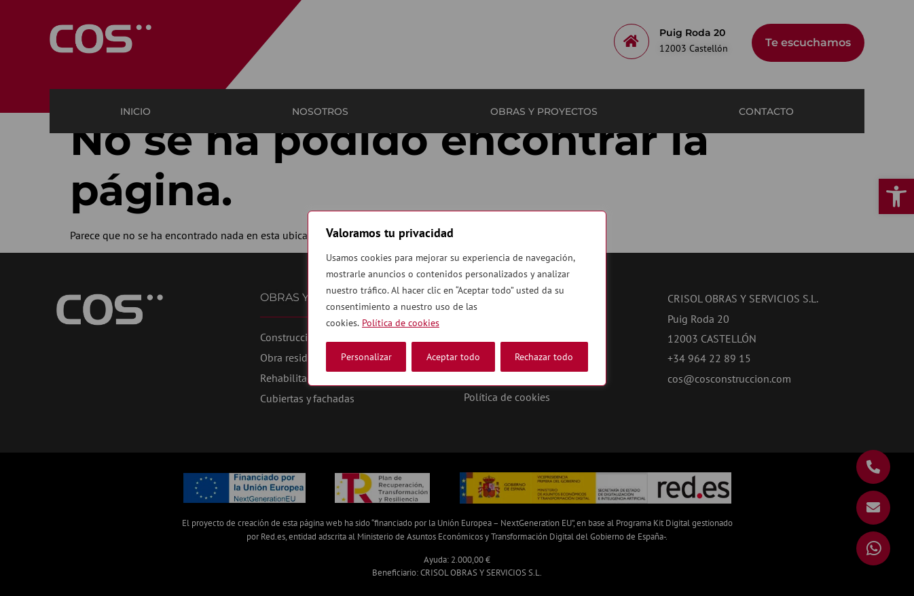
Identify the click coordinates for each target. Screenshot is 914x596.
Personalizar (366, 357)
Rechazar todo (455, 357)
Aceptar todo (546, 357)
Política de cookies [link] (400, 323)
